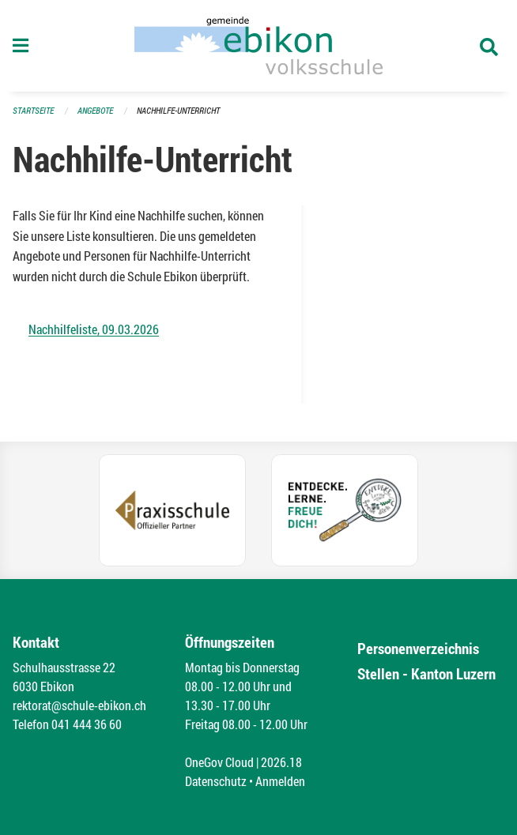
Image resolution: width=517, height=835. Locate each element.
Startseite (33, 110)
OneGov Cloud (219, 762)
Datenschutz (216, 781)
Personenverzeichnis (418, 648)
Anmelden (280, 781)
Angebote (95, 110)
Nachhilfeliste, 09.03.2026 (93, 329)
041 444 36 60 (86, 724)
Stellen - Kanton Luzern (426, 673)
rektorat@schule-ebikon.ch (79, 705)
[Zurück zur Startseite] (258, 46)
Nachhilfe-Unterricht (178, 110)
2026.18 (281, 762)
